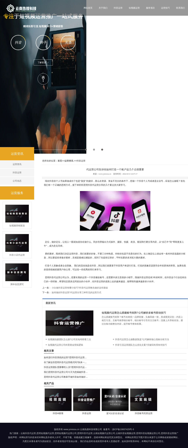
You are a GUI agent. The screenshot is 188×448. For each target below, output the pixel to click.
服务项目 (150, 8)
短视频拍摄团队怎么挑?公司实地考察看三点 (69, 339)
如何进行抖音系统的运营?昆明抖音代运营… (65, 357)
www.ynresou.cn (105, 174)
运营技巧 (165, 8)
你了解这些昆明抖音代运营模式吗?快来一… (65, 362)
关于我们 (103, 8)
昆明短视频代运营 (45, 433)
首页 (60, 160)
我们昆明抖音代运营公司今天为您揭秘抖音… (66, 372)
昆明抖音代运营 (91, 185)
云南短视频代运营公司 (104, 433)
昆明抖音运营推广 (169, 433)
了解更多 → (43, 62)
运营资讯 (17, 153)
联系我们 (180, 8)
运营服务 (17, 193)
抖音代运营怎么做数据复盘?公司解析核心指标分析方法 (142, 339)
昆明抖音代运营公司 (55, 277)
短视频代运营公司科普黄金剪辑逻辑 (65, 345)
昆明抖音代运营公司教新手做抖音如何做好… (66, 377)
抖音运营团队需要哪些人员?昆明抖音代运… (65, 367)
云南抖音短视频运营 (126, 433)
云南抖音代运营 (28, 433)
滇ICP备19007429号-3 (123, 429)
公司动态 (17, 181)
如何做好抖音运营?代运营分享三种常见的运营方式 (76, 292)
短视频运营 (134, 8)
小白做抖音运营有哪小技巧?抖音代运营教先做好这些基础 (79, 287)
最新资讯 (51, 303)
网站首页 (88, 8)
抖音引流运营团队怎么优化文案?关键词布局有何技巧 (141, 345)
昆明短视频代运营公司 (66, 433)
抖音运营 (118, 8)
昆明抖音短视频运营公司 (148, 433)
